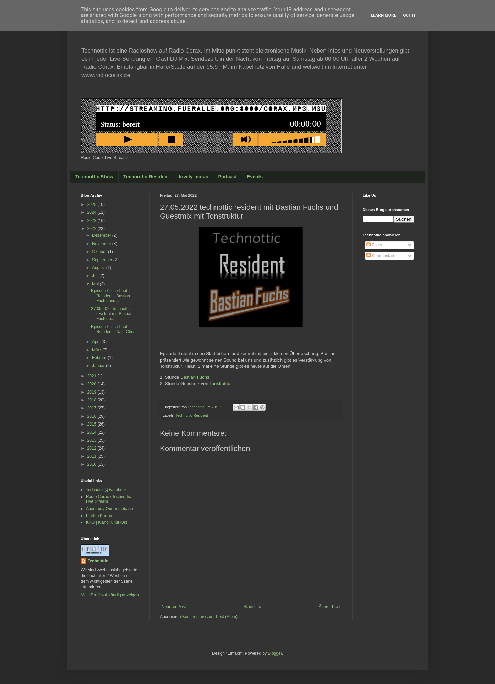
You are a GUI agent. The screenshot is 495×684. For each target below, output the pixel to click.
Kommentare (380, 255)
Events (255, 176)
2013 (92, 440)
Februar (100, 357)
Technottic (98, 561)
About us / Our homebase (109, 508)
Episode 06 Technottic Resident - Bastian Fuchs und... (111, 295)
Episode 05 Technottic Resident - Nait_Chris (113, 329)
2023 (92, 220)
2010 (92, 464)
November (102, 243)
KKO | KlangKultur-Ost (106, 522)
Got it (409, 15)
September (102, 259)
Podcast (227, 176)
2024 (92, 212)
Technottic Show (94, 176)
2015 (92, 424)
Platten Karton (99, 515)
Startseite (252, 606)
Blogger (275, 653)
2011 (92, 456)
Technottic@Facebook (106, 489)
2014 (92, 432)
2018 (92, 400)
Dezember (102, 235)
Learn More (383, 15)
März (97, 349)
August (99, 267)
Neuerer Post (174, 606)
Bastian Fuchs (194, 377)
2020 (92, 384)
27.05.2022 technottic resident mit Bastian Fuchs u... (111, 313)
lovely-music (193, 176)
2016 (92, 416)
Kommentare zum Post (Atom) (210, 616)
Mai (96, 284)
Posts (374, 245)
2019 (92, 392)
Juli (95, 275)
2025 (92, 204)
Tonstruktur (220, 383)
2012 (92, 448)
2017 (92, 408)
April (96, 341)
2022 (92, 228)
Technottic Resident (146, 176)
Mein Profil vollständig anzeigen (110, 595)
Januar (99, 365)
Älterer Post (329, 606)
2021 (92, 376)
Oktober (100, 251)
